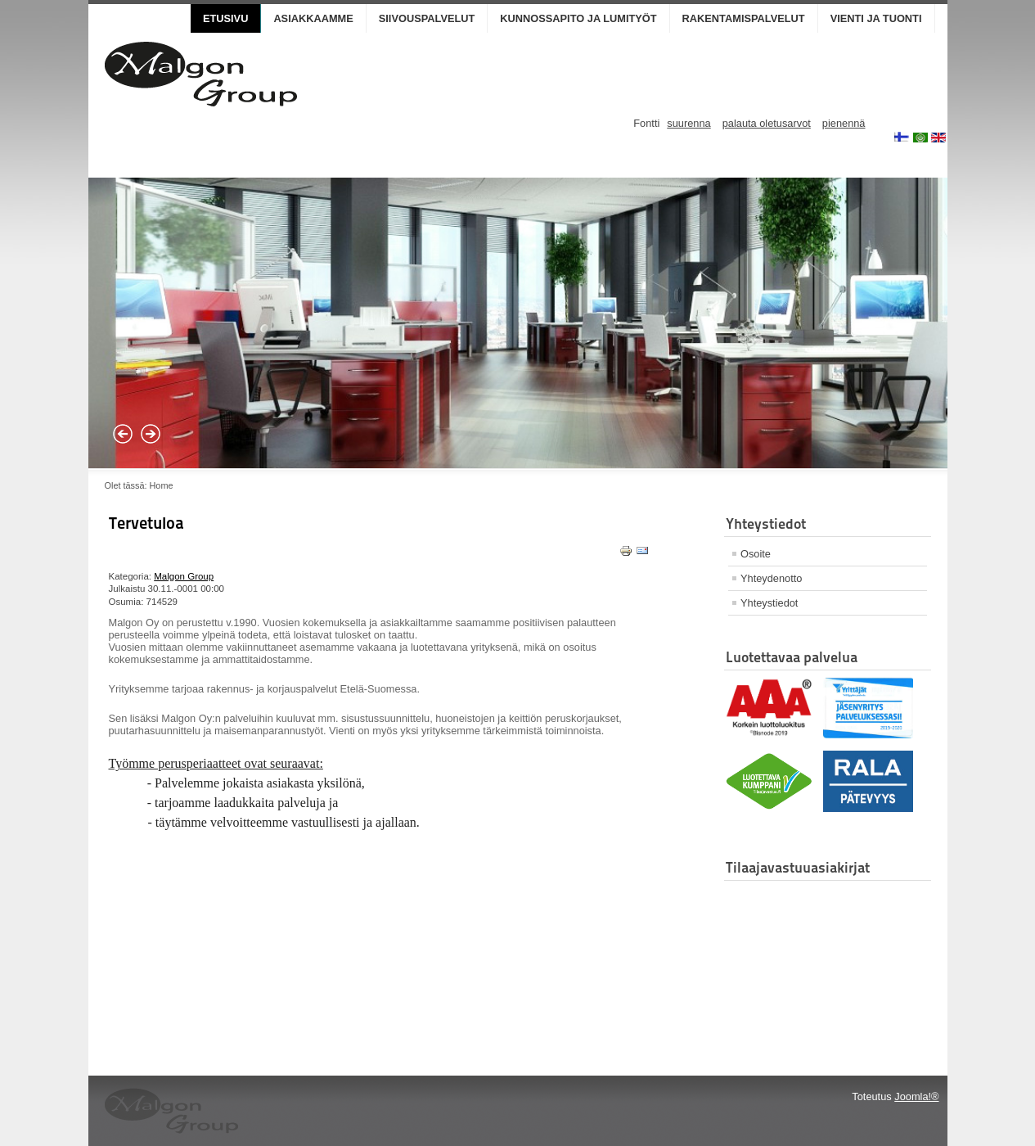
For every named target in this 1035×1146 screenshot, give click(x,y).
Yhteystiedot (769, 603)
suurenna (688, 123)
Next (150, 434)
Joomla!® (916, 1096)
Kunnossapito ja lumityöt (578, 18)
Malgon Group (184, 576)
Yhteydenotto (771, 578)
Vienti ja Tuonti (876, 18)
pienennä (844, 123)
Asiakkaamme (313, 18)
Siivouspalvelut (427, 18)
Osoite (755, 554)
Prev (123, 434)
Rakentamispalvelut (743, 18)
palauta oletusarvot (766, 123)
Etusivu (225, 18)
